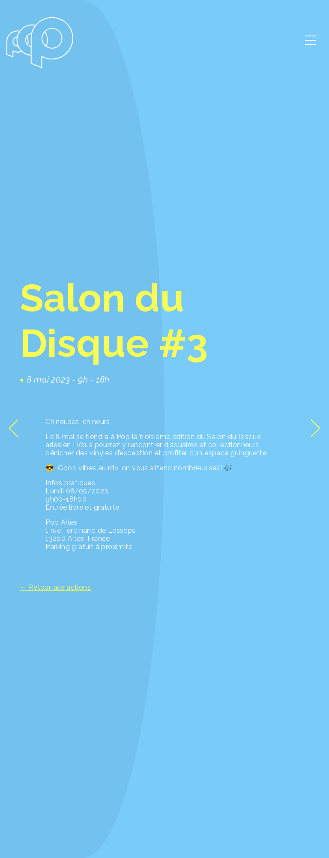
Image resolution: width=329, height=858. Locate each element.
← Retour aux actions (55, 587)
